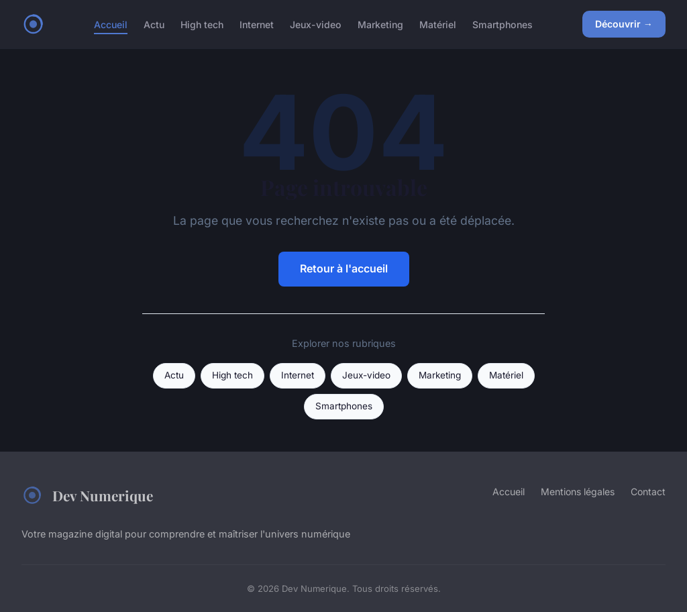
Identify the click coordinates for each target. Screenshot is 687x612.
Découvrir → (624, 24)
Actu (154, 24)
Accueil (110, 24)
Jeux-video (315, 24)
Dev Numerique (87, 495)
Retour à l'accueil (344, 268)
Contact (648, 491)
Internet (257, 24)
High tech (201, 24)
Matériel (437, 24)
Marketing (380, 24)
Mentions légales (578, 491)
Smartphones (502, 24)
